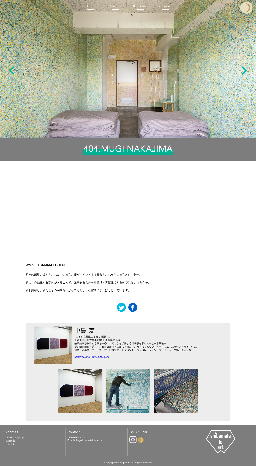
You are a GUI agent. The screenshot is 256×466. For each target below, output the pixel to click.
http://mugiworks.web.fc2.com (91, 357)
